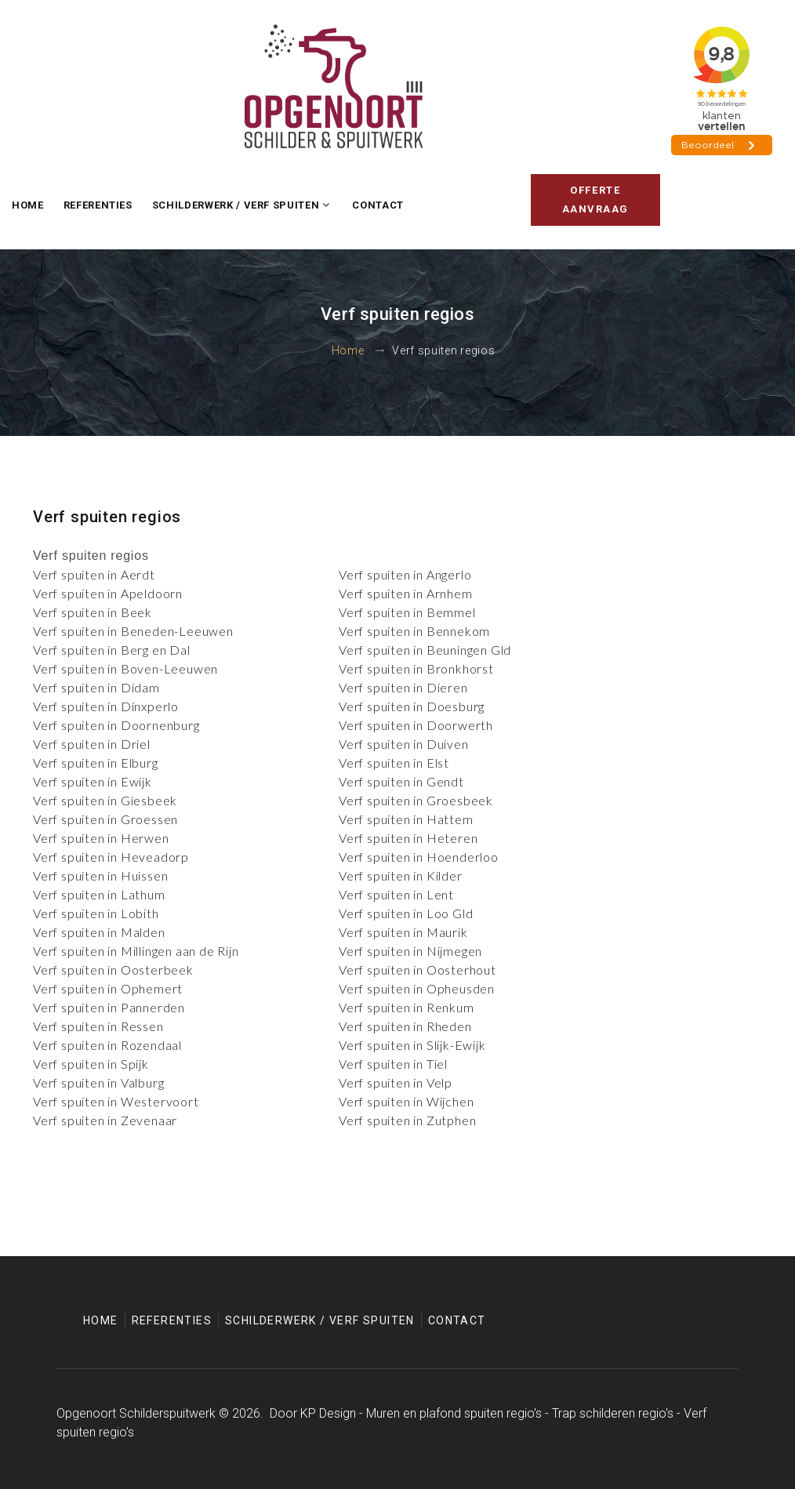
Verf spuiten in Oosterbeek (113, 969)
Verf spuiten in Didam (96, 687)
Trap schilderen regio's (612, 1413)
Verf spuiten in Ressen (98, 1026)
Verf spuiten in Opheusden (417, 988)
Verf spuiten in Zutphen (407, 1120)
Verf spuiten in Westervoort (116, 1101)
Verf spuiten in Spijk (91, 1063)
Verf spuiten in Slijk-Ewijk (412, 1044)
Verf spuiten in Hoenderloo (419, 856)
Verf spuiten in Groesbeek (416, 800)
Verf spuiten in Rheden (405, 1026)
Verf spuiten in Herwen (101, 837)
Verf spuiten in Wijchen (406, 1101)
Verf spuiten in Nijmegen (410, 950)
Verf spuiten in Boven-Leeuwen (125, 668)
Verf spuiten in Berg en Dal (112, 649)
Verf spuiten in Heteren (408, 837)
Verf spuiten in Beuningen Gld (425, 649)
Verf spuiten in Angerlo (405, 574)
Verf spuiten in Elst (394, 762)
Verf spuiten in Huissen (100, 875)
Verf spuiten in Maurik (403, 931)
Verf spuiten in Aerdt (94, 574)
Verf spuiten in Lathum (99, 894)
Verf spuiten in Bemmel (407, 612)
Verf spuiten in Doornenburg (116, 724)
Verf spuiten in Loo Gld (406, 913)
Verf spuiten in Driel (92, 743)
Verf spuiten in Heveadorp (111, 856)
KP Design (328, 1413)
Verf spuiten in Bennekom (414, 630)
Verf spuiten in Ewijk (92, 781)
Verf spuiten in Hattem (406, 819)
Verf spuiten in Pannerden (109, 1007)
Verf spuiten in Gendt (401, 781)
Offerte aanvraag (595, 199)
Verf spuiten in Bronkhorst (416, 668)
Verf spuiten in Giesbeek (105, 800)
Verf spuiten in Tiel (393, 1063)
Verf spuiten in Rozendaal (107, 1044)
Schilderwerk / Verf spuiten (236, 205)
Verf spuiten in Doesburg (412, 706)
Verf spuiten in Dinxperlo (106, 706)
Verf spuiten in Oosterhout (417, 969)
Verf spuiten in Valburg (98, 1082)
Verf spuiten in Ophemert (108, 988)
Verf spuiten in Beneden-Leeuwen (133, 630)
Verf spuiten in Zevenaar (105, 1120)
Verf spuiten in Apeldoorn (108, 593)
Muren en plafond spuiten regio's (454, 1413)
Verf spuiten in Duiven (404, 743)
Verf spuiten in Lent (396, 894)
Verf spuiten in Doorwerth (416, 724)
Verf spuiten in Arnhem (406, 593)
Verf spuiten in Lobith (96, 913)
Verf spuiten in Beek (92, 612)
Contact (378, 205)
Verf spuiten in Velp (395, 1082)
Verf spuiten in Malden (99, 931)
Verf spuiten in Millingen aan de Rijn (136, 950)
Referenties (98, 205)
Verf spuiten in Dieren (403, 687)
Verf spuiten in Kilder (401, 875)
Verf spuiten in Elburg (95, 762)
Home (28, 205)
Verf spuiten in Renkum (406, 1007)
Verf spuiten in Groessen (105, 819)
